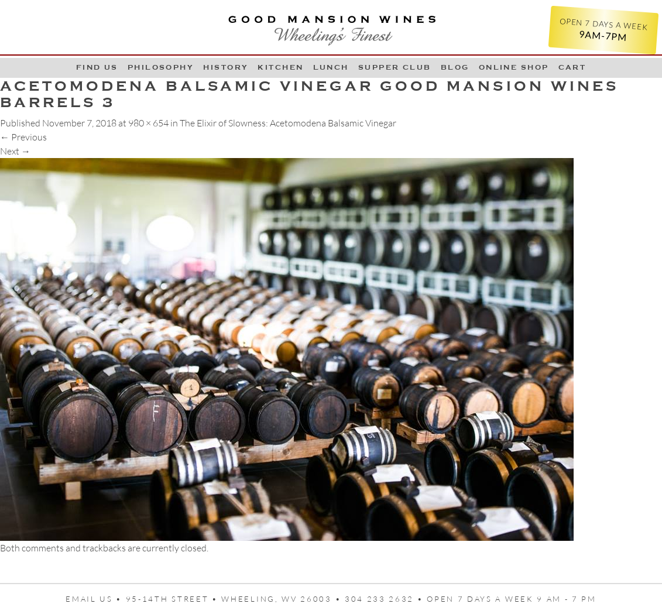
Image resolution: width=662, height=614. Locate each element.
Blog (455, 67)
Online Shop (514, 67)
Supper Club (394, 67)
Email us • (96, 598)
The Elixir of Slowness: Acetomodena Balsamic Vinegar (288, 123)
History (225, 67)
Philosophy (161, 67)
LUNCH (331, 67)
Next (15, 151)
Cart (572, 67)
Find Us (97, 67)
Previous (23, 137)
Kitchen (280, 67)
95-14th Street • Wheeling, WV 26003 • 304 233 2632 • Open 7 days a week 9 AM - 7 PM (361, 598)
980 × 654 (148, 123)
